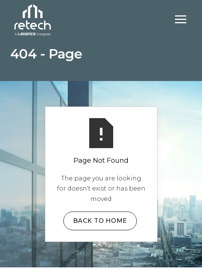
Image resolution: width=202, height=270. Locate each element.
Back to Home (100, 220)
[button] (180, 19)
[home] (32, 19)
